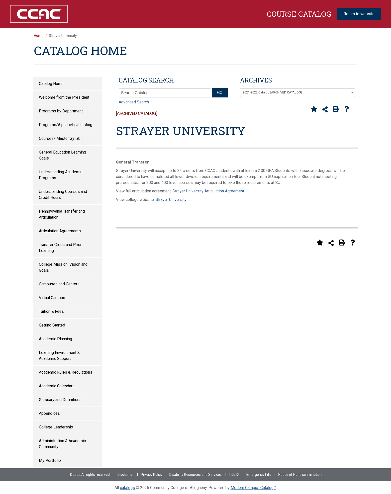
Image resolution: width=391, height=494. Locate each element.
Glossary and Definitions (60, 399)
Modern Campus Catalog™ (253, 487)
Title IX (234, 475)
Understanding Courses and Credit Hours (63, 194)
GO (219, 92)
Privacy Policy (151, 475)
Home (38, 36)
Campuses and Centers (59, 284)
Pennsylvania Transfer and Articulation (62, 214)
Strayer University (171, 199)
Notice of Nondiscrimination (300, 475)
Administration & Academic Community (62, 443)
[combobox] (297, 92)
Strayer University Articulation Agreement (208, 191)
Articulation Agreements (60, 231)
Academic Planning (55, 338)
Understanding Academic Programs (60, 174)
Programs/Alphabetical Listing (65, 124)
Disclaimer (125, 475)
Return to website (359, 13)
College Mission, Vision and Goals (63, 267)
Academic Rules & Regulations (65, 372)
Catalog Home (51, 83)
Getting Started (52, 325)
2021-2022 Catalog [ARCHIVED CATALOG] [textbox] (272, 92)
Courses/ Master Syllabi (60, 138)
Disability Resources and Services (195, 475)
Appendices (49, 413)
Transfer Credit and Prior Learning (60, 247)
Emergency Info (258, 475)
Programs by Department (61, 111)
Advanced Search (134, 102)
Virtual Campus (52, 297)
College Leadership (56, 427)
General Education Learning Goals (62, 155)
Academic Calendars (57, 386)
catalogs (127, 487)
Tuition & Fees (51, 311)
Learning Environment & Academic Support (59, 355)
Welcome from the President (64, 97)
